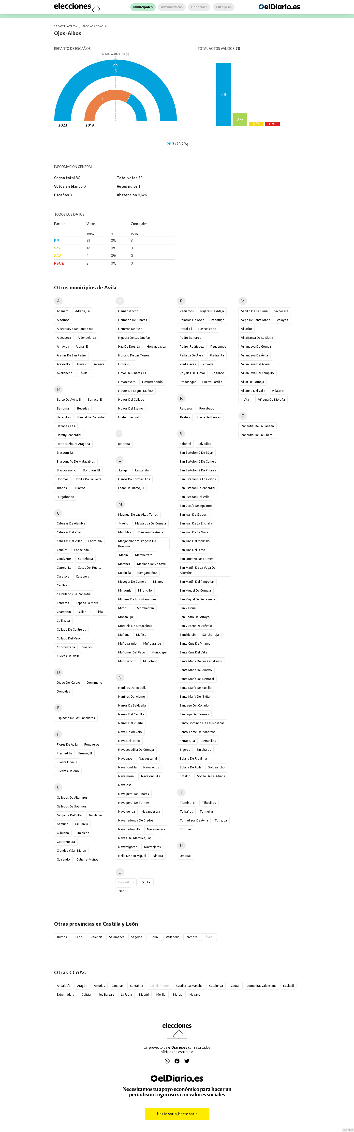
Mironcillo (145, 590)
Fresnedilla (64, 753)
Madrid (144, 994)
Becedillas (64, 417)
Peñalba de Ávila (191, 355)
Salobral (185, 444)
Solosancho (216, 767)
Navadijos (125, 758)
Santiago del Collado (194, 705)
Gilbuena (63, 833)
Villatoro (278, 391)
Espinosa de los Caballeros (76, 718)
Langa (123, 470)
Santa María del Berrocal (197, 679)
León (78, 937)
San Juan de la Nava (194, 532)
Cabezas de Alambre (71, 523)
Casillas (62, 585)
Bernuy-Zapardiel (69, 435)
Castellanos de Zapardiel (74, 594)
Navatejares (152, 847)
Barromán (64, 408)
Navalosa (125, 785)
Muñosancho (127, 661)
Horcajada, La (156, 346)
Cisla (99, 612)
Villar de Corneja (252, 382)
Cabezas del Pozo (69, 532)
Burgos (62, 937)
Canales (62, 550)
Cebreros (63, 603)
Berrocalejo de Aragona (73, 444)
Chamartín (64, 612)
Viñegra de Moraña (271, 399)
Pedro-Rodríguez (192, 346)
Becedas (83, 408)
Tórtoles (186, 829)
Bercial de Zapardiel (91, 417)
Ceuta (235, 986)
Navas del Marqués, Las (134, 838)
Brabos (62, 488)
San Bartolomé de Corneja (198, 461)
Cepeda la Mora (87, 603)
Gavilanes (96, 815)
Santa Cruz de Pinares (195, 643)
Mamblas (124, 532)
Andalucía (63, 986)
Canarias (117, 986)
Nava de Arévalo (130, 732)
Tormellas (207, 811)
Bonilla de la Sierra (88, 479)
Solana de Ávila (191, 767)
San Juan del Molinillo (195, 541)
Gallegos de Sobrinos (72, 806)
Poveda (208, 364)
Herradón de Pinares (132, 320)
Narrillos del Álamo (131, 696)
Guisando (63, 859)
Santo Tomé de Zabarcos (197, 732)
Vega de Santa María (255, 320)
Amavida (63, 346)
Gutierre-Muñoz (87, 859)
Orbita (146, 882)
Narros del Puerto (130, 723)
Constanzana (66, 647)
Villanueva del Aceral (255, 364)
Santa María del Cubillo (196, 688)
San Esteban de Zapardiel (197, 488)
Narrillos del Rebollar (133, 688)
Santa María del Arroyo (196, 670)
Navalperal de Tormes (133, 803)
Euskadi (288, 986)
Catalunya (216, 986)
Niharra (158, 856)
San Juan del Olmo (192, 550)
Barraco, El (95, 399)
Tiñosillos (209, 803)
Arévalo (81, 364)
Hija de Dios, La (129, 346)
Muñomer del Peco (131, 652)
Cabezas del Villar (69, 541)
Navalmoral (126, 776)
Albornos (63, 320)
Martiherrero (143, 555)
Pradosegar (188, 382)
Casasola (63, 576)
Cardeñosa (85, 559)
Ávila (84, 373)
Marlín (123, 555)
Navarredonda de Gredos (135, 820)
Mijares (158, 581)
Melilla (160, 994)
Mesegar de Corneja (132, 581)
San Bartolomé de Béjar (196, 452)
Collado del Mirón (69, 638)
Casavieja (82, 576)
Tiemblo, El (187, 803)
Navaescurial (148, 758)
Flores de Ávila (67, 744)
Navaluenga (126, 811)
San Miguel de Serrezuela (197, 599)
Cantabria (136, 986)
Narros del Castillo (131, 714)
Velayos (282, 320)
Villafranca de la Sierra (257, 338)
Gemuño (63, 824)
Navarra (195, 994)
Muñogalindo (127, 643)
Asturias (99, 986)
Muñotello (150, 661)
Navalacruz (151, 767)
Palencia (97, 937)
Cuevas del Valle (68, 656)
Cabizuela (95, 541)
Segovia (136, 937)
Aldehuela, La (87, 338)
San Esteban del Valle (194, 497)
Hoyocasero (126, 382)
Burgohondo (65, 497)
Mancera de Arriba (150, 532)
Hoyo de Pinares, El (132, 373)
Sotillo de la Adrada (211, 776)
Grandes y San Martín (71, 850)
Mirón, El (124, 608)
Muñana (124, 635)
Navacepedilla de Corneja (136, 749)
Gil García (81, 824)
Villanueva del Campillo (257, 373)
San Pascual (188, 608)
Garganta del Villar (69, 815)
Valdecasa (281, 311)
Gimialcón (82, 833)
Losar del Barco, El (131, 488)
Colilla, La (63, 621)
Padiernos (187, 311)
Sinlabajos (204, 749)
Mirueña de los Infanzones (137, 599)
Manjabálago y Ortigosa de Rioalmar (137, 543)
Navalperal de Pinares (133, 794)
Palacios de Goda (192, 320)
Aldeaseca (64, 338)
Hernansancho (128, 311)
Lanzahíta (142, 470)
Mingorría (125, 590)
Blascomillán (65, 452)
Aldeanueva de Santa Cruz (75, 329)
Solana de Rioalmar (193, 758)
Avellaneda (64, 373)
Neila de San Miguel (132, 856)
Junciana (124, 444)
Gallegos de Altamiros (72, 797)
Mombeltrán (145, 608)
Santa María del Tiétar (195, 696)
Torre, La (221, 820)
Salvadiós (204, 444)
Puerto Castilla (212, 382)
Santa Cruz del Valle (193, 652)
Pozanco (218, 373)
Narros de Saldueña (132, 705)
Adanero (63, 311)
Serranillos (209, 741)
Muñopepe (159, 652)
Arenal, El (82, 346)
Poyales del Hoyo (192, 373)
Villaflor (246, 329)
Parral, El (186, 329)
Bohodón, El (91, 470)
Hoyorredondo (152, 382)
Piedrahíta (217, 355)
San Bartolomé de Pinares (198, 470)
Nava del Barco (129, 741)
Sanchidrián (188, 635)
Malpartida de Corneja (150, 523)
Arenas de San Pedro (71, 355)
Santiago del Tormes (194, 714)
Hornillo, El (125, 364)
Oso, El (123, 891)
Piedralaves (188, 364)
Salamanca (116, 937)
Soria (154, 937)
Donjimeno (94, 682)
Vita (246, 399)
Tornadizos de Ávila (194, 820)
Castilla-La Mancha (189, 986)
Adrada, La (82, 311)
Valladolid (172, 937)
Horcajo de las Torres (133, 355)
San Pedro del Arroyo (195, 617)
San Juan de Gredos (193, 514)
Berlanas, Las (66, 426)
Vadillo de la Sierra (254, 311)
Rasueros (186, 408)
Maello (123, 523)
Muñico (141, 635)
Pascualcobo (207, 329)
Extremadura (65, 994)
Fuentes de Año (68, 771)
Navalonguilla (150, 776)
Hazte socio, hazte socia (177, 1114)
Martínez (124, 564)
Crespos (87, 647)
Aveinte (99, 364)
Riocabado (206, 408)
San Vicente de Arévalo (196, 626)
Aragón (82, 986)
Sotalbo (185, 776)
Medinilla (124, 573)
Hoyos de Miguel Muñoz (135, 391)
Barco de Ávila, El (69, 399)
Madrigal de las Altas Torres (138, 514)
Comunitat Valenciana (262, 986)
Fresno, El (85, 753)
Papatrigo (217, 320)
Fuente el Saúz (67, 762)
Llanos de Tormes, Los (134, 479)
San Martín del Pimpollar (197, 581)
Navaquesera (151, 811)
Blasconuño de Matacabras (76, 461)
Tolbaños (186, 811)
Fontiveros (91, 744)
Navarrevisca (156, 829)
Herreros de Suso (130, 329)
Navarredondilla (129, 829)
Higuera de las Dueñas (134, 338)
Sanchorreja (210, 635)
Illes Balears (106, 994)
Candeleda (81, 550)
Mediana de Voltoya (151, 564)
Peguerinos (218, 346)
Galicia (86, 994)
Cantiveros (64, 559)
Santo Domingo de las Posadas (202, 723)
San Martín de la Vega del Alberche (198, 570)
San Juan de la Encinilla (196, 523)
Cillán (82, 612)
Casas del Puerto (90, 567)
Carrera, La (64, 567)
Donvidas (63, 691)
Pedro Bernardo (191, 338)
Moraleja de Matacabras (135, 626)
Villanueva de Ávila (254, 355)
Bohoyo (62, 479)
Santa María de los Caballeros (201, 661)
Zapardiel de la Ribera (256, 435)
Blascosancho (66, 470)
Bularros (79, 488)
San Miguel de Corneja (195, 590)
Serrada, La (187, 741)
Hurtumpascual (128, 417)
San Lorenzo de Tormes (196, 559)
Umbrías (185, 856)
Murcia (177, 994)
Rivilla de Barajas (209, 417)
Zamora (191, 937)
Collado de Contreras (71, 629)
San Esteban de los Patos (198, 479)
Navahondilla (127, 767)
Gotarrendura (66, 842)
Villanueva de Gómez (256, 346)
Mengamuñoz (147, 573)
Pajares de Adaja (212, 311)
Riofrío (185, 417)
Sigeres (185, 749)
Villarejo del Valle (253, 391)
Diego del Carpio (68, 682)
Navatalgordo (127, 847)
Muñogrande (152, 643)
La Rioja (126, 994)
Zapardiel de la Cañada (257, 426)
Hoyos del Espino (130, 408)
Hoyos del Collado (131, 399)
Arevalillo (63, 364)
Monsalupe (126, 617)
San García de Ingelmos (196, 506)
